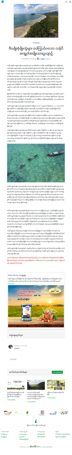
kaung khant (17, 346)
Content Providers (62, 434)
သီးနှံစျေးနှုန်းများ (23, 439)
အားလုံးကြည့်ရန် (57, 372)
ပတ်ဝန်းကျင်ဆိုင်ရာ (36, 43)
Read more (11, 284)
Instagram (41, 437)
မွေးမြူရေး (4, 437)
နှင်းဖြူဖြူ (40, 59)
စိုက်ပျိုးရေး (4, 434)
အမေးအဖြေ (22, 434)
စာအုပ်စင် (22, 437)
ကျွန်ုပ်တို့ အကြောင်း (60, 437)
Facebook (41, 434)
